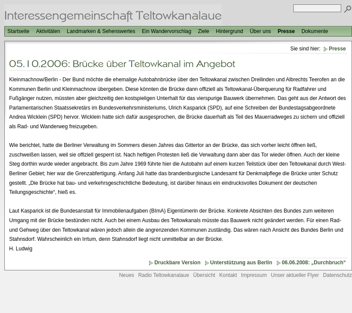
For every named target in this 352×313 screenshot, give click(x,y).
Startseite (18, 31)
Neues (126, 275)
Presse (286, 31)
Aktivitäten (48, 31)
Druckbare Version (177, 263)
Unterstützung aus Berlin (241, 263)
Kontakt (228, 275)
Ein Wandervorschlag (167, 31)
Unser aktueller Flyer (295, 275)
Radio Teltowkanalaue (163, 275)
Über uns (260, 31)
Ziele (203, 31)
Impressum (254, 275)
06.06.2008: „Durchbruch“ (314, 263)
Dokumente (315, 31)
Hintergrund (229, 31)
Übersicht (204, 275)
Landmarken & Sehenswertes (101, 31)
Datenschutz (337, 275)
